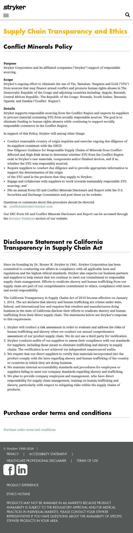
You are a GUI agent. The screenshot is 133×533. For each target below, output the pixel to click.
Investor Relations (22, 218)
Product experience (23, 485)
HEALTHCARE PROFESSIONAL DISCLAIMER (36, 461)
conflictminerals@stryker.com (31, 206)
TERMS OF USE (87, 461)
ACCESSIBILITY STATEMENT (48, 454)
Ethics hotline (18, 494)
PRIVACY (13, 454)
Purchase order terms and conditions (30, 429)
